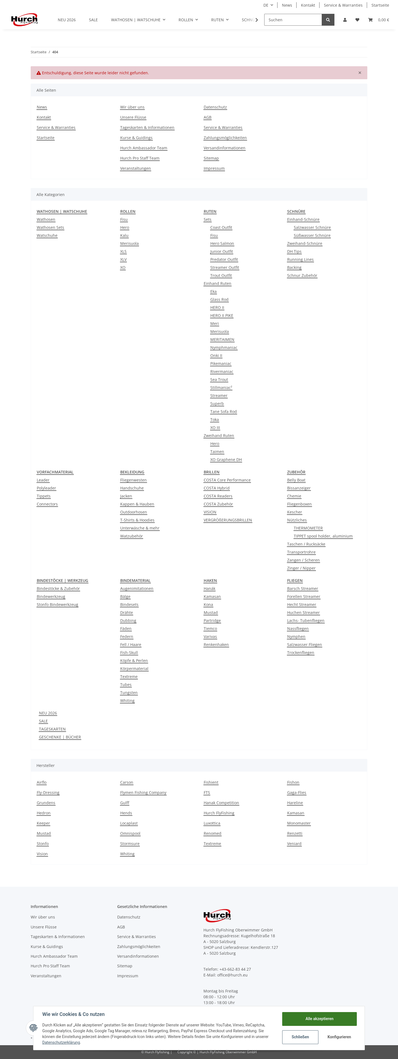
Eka (213, 291)
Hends (126, 813)
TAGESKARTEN (52, 729)
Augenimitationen (136, 588)
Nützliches (297, 520)
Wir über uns (132, 107)
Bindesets (129, 604)
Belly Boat (296, 480)
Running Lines (300, 259)
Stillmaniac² (221, 387)
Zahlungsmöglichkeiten (225, 137)
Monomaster (299, 823)
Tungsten (129, 692)
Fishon (293, 782)
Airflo (41, 782)
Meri (214, 323)
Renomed (212, 833)
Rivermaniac (221, 371)
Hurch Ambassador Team (143, 147)
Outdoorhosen (133, 512)
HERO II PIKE (221, 315)
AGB (207, 117)
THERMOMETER (308, 528)
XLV (123, 259)
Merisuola (129, 243)
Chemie (294, 496)
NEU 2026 (48, 713)
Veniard (294, 843)
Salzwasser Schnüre (312, 227)
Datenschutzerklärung (61, 1042)
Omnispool (130, 833)
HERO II (217, 307)
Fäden (126, 628)
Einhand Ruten (217, 283)
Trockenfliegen (300, 652)
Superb (217, 403)
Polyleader (46, 488)
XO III (215, 427)
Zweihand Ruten (219, 435)
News (287, 5)
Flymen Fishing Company (143, 792)
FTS (207, 792)
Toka (214, 419)
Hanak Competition (221, 802)
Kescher (294, 512)
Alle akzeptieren (319, 1018)
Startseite (380, 5)
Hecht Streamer (301, 604)
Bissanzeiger (299, 488)
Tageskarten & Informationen (147, 127)
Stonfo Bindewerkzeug (57, 604)
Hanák (209, 588)
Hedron (44, 813)
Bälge (125, 596)
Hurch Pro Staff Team (139, 158)
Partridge (212, 620)
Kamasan (212, 596)
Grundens (46, 802)
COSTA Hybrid (217, 488)
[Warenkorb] (379, 19)
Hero (124, 227)
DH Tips (294, 251)
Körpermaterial (134, 668)
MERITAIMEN (222, 339)
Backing (294, 267)
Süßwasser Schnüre (312, 235)
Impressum (214, 168)
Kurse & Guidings (136, 137)
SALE (43, 721)
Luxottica (212, 823)
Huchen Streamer (303, 612)
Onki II (216, 355)
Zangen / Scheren (303, 560)
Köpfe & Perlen (134, 660)
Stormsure (130, 843)
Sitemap (211, 158)
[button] (345, 19)
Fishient (211, 782)
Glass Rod (219, 299)
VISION (210, 512)
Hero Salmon (222, 243)
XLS (123, 251)
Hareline (295, 802)
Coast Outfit (221, 227)
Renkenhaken (216, 644)
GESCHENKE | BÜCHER (60, 737)
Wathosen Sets (50, 227)
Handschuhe (132, 488)
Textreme (129, 676)
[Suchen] (293, 20)
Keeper (43, 823)
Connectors (47, 504)
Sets (207, 219)
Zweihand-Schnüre (304, 243)
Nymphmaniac (223, 347)
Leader (43, 480)
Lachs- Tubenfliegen (305, 620)
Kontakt (308, 5)
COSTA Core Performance (227, 480)
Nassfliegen (298, 628)
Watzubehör (131, 536)
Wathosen (46, 219)
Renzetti (294, 833)
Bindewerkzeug (51, 596)
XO (122, 267)
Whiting (127, 700)
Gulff (124, 802)
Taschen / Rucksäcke (306, 544)
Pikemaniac (220, 363)
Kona (208, 604)
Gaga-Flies (296, 792)
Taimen (217, 451)
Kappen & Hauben (137, 504)
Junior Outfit (221, 251)
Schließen (300, 1037)
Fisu (124, 219)
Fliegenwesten (133, 480)
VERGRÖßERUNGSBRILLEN (228, 520)
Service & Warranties (343, 5)
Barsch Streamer (302, 588)
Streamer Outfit (224, 267)
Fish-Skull (129, 652)
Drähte (126, 612)
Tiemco (210, 628)
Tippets (44, 496)
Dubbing (128, 620)
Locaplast (129, 823)
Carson (126, 782)
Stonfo (43, 843)
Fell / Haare (130, 644)
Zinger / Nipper (301, 568)
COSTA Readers (218, 496)
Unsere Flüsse (133, 117)
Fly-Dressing (48, 792)
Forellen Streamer (303, 596)
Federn (126, 636)
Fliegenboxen (299, 504)
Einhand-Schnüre (303, 219)
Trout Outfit (221, 275)
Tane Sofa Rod (223, 411)
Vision (42, 853)
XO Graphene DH (226, 459)
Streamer (218, 395)
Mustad (211, 612)
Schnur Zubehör (302, 275)
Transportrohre (301, 552)
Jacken (126, 496)
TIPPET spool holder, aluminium (323, 536)
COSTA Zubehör (218, 504)
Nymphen (296, 636)
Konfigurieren (339, 1037)
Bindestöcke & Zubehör (58, 588)
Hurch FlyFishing (219, 813)
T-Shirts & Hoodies (137, 520)
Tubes (126, 684)
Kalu (124, 235)
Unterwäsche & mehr (139, 528)
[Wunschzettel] (357, 19)
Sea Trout (219, 379)
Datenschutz (215, 107)
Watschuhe (47, 235)
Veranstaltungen (135, 168)
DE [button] (265, 5)
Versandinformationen (224, 147)
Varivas (210, 636)
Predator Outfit (224, 259)
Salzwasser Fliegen (304, 644)
